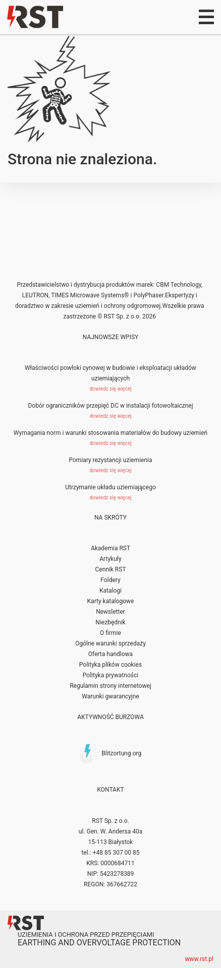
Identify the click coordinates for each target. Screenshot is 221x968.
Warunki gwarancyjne (110, 696)
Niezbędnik (110, 622)
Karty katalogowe (110, 601)
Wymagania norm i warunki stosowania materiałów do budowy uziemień (110, 432)
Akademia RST (110, 548)
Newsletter (110, 611)
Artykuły (110, 558)
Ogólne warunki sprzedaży (110, 643)
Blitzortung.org (121, 752)
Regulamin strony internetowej (110, 685)
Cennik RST (110, 569)
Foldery (110, 580)
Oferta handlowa (110, 654)
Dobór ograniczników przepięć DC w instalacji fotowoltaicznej (110, 405)
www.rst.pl (199, 958)
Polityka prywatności (110, 675)
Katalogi (110, 590)
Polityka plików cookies (110, 664)
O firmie (110, 632)
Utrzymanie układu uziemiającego (110, 487)
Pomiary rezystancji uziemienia (110, 460)
